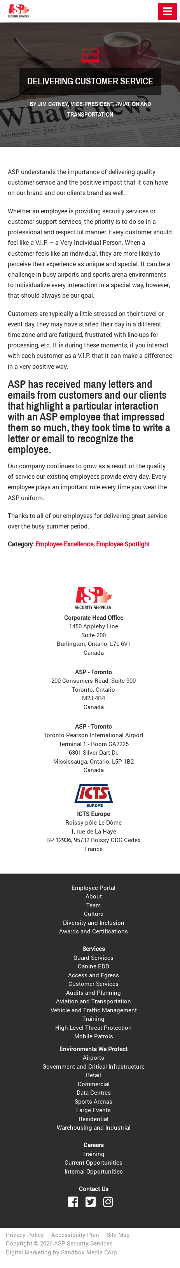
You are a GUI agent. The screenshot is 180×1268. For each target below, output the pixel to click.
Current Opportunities (93, 1162)
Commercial (94, 1084)
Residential (93, 1119)
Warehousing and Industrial (94, 1127)
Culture (93, 913)
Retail (93, 1075)
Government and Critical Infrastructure (93, 1066)
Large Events (93, 1110)
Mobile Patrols (93, 1036)
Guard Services (93, 957)
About (94, 896)
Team (93, 905)
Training (93, 1018)
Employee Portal (93, 887)
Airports (93, 1057)
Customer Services (93, 983)
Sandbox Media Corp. (90, 1252)
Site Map (118, 1234)
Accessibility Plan (75, 1234)
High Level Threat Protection (93, 1027)
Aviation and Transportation (93, 1001)
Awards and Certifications (93, 931)
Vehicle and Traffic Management (94, 1010)
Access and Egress (93, 975)
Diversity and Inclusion (93, 922)
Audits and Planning (93, 992)
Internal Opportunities (94, 1171)
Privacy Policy (25, 1234)
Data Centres (94, 1092)
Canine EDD (93, 966)
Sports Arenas (93, 1101)
